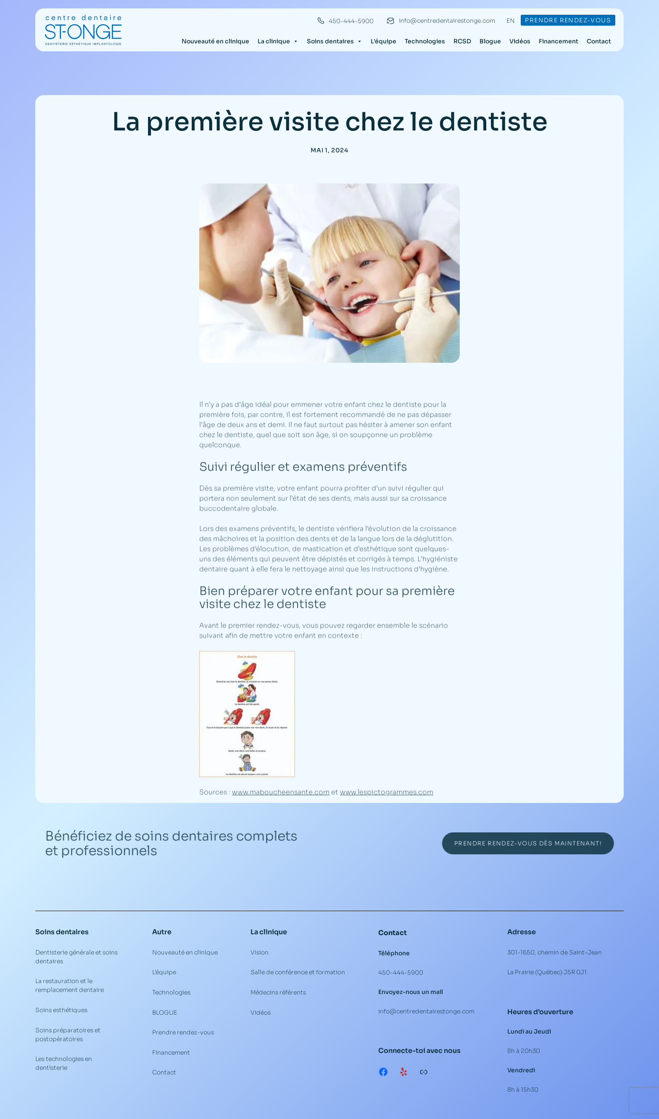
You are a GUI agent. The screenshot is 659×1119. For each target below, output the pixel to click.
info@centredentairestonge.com (447, 20)
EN (510, 20)
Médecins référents (278, 992)
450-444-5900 (351, 21)
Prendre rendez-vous (568, 20)
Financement (558, 41)
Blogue (490, 41)
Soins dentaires (334, 41)
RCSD (462, 41)
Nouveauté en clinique (215, 41)
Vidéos (519, 41)
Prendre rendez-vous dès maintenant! (508, 843)
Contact (599, 41)
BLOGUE (164, 1012)
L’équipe (383, 41)
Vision (259, 952)
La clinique (278, 41)
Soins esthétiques (61, 1010)
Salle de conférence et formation (297, 972)
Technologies (425, 41)
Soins (45, 932)
